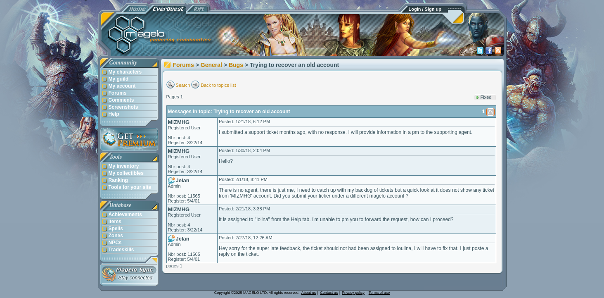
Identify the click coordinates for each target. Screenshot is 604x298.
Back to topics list (218, 85)
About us (308, 293)
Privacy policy (353, 293)
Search (183, 85)
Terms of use (379, 293)
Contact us (329, 293)
